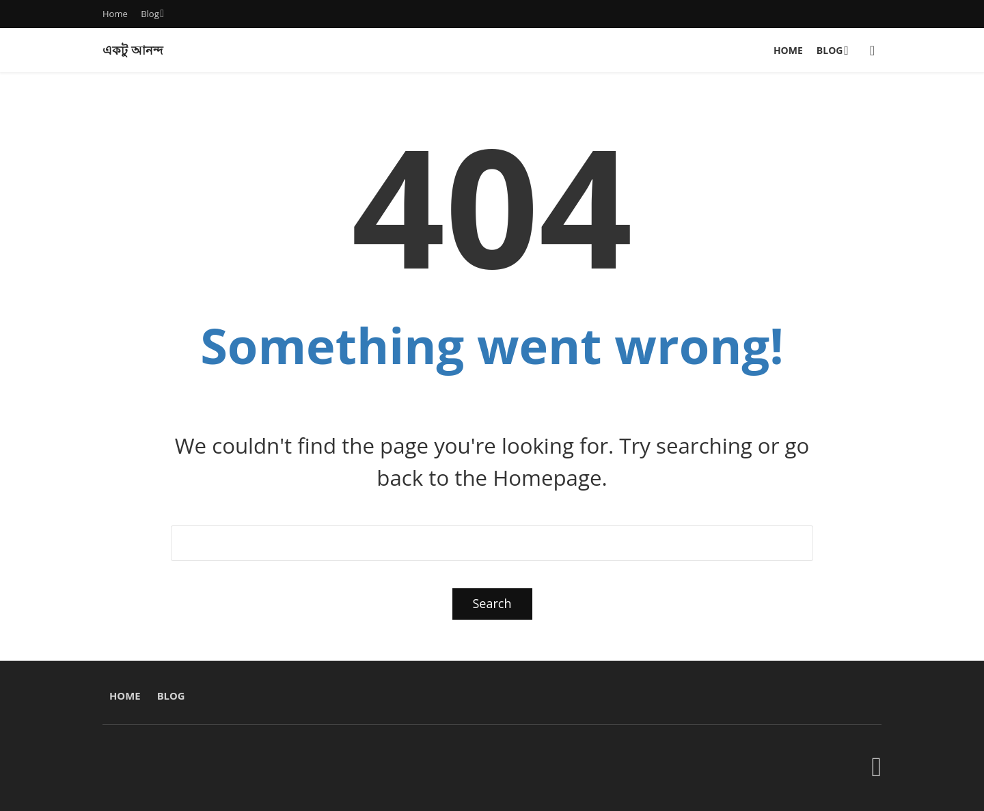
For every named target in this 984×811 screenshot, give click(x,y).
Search (492, 603)
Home (115, 14)
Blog (150, 14)
